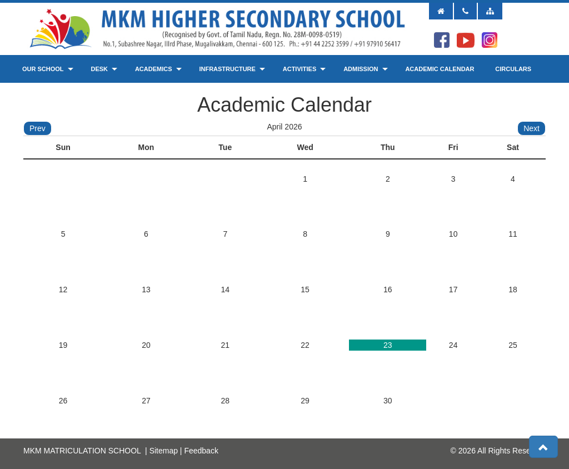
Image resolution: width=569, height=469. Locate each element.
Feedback (201, 450)
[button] (543, 447)
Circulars (513, 69)
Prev (37, 128)
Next (531, 128)
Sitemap (163, 450)
